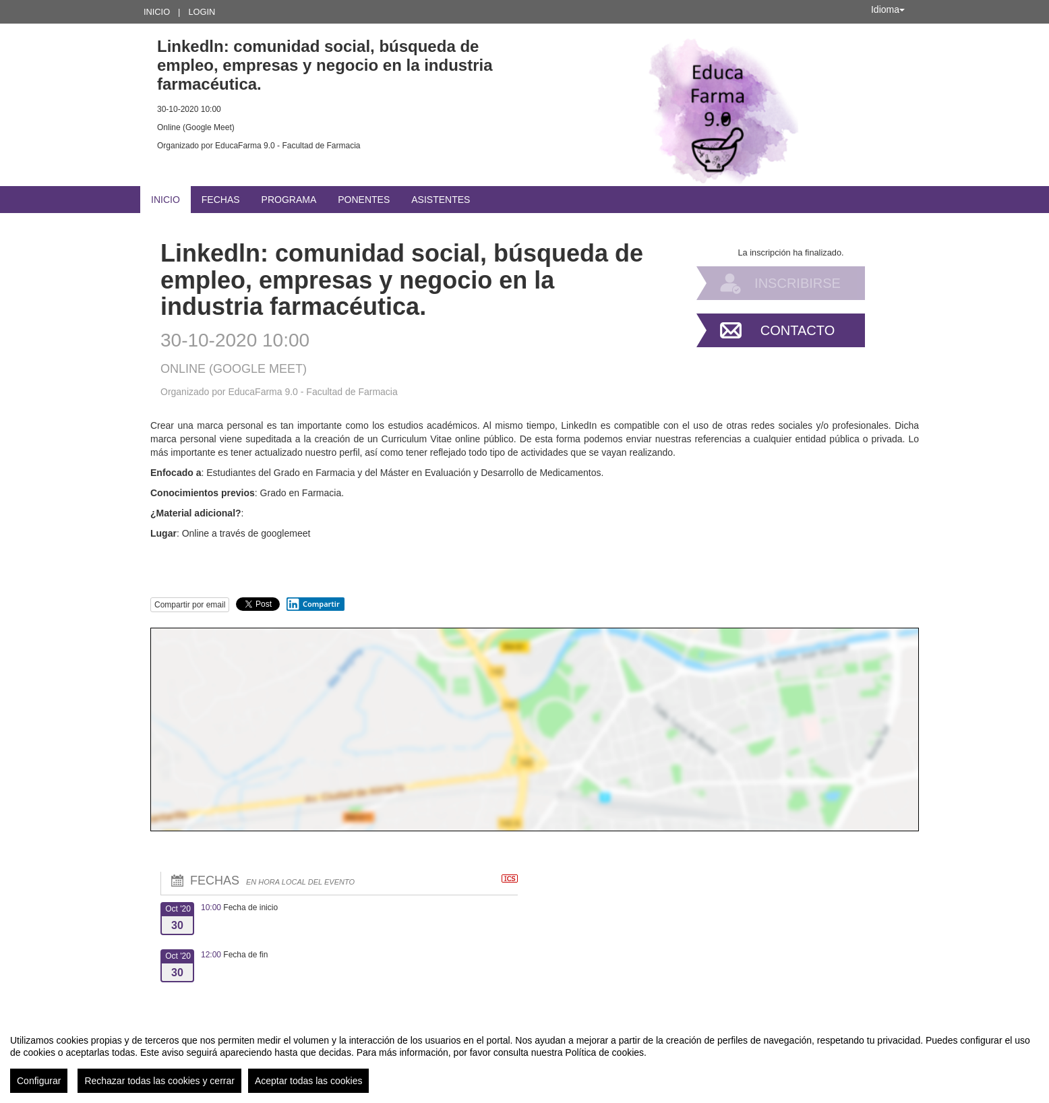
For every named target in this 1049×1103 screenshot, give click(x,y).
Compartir (313, 604)
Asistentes (440, 199)
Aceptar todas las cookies (309, 1080)
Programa (289, 199)
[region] (524, 1058)
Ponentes (364, 199)
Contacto (797, 330)
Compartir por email (189, 604)
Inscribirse (797, 283)
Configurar (39, 1080)
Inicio (157, 12)
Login (201, 12)
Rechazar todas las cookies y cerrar (159, 1080)
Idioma (888, 9)
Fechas (221, 199)
